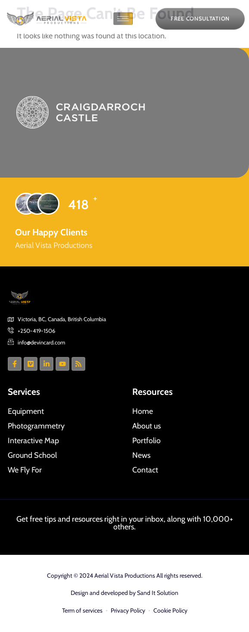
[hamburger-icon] (123, 23)
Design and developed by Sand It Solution (124, 593)
